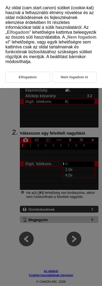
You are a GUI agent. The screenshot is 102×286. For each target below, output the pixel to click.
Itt (49, 22)
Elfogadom (18, 32)
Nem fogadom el (74, 77)
